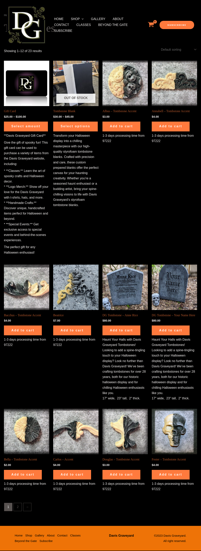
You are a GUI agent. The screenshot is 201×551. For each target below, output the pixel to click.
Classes (82, 25)
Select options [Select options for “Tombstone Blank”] (69, 128)
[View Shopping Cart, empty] (151, 25)
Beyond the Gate (110, 25)
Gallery (95, 19)
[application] (80, 19)
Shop (75, 19)
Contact (61, 25)
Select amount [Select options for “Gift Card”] (26, 126)
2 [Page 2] (18, 507)
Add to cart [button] (121, 126)
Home (58, 19)
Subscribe (63, 30)
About (114, 19)
